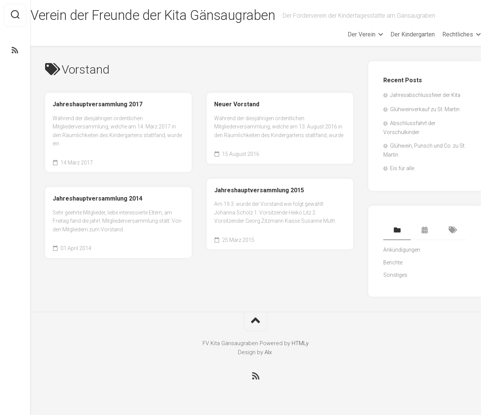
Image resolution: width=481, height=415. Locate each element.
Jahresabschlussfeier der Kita (425, 95)
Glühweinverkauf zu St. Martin (425, 109)
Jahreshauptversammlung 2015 (259, 190)
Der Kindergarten (398, 34)
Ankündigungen (401, 250)
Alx (268, 352)
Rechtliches (443, 34)
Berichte (392, 263)
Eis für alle (402, 168)
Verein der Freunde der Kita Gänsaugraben (167, 15)
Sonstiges (395, 275)
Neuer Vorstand (236, 104)
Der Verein (347, 34)
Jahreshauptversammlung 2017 (97, 104)
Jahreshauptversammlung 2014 (97, 198)
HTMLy (300, 343)
